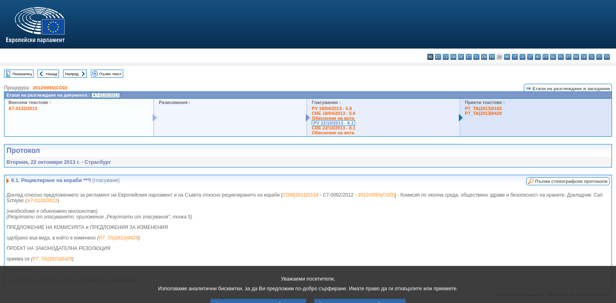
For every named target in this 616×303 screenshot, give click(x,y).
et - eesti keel (469, 57)
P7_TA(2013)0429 (483, 113)
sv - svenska (607, 57)
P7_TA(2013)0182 (483, 108)
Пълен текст (110, 74)
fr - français (492, 57)
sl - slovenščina (592, 57)
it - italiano (515, 57)
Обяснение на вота (333, 118)
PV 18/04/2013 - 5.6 (332, 108)
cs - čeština (446, 57)
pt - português (569, 57)
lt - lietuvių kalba (530, 57)
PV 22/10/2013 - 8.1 (333, 123)
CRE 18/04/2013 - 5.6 (333, 113)
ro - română (576, 57)
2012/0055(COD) (50, 87)
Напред (72, 74)
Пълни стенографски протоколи (571, 181)
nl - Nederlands (553, 57)
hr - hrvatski (507, 57)
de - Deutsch (461, 57)
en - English (484, 57)
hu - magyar (538, 57)
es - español (438, 57)
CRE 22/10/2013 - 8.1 (333, 127)
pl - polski (561, 57)
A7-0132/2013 (22, 108)
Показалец (22, 74)
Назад (51, 74)
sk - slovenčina (584, 57)
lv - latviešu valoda (522, 57)
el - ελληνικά (476, 57)
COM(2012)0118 (300, 195)
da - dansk (453, 57)
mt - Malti (545, 57)
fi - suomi (599, 57)
